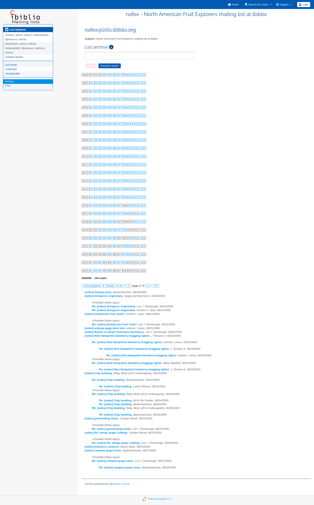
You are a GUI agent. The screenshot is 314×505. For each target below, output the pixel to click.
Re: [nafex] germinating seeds (111, 428)
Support (282, 4)
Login (303, 4)
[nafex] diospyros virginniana (104, 295)
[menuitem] (233, 4)
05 (111, 74)
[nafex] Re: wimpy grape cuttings (106, 432)
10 (135, 74)
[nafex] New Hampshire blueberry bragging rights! (117, 335)
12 (144, 74)
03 (101, 82)
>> (155, 285)
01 (92, 82)
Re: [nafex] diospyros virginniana (113, 306)
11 (140, 74)
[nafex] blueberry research (102, 446)
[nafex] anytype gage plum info (105, 328)
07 (120, 74)
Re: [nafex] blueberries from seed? (114, 324)
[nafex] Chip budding (98, 373)
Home (233, 4)
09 (130, 74)
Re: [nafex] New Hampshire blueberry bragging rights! (127, 342)
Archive (9, 81)
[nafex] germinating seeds (101, 418)
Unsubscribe (12, 73)
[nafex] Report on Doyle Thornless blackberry (114, 331)
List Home (11, 64)
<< (121, 285)
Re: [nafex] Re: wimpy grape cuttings (116, 442)
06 (116, 74)
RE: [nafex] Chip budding (108, 394)
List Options (15, 29)
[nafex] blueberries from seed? (105, 313)
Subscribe (11, 69)
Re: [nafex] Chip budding (108, 379)
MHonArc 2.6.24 (119, 483)
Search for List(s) (256, 4)
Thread (110, 285)
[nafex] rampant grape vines (103, 450)
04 (106, 74)
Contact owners (14, 56)
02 (97, 82)
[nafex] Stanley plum (98, 292)
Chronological (92, 285)
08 (125, 74)
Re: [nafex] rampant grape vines (112, 460)
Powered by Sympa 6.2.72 (159, 499)
